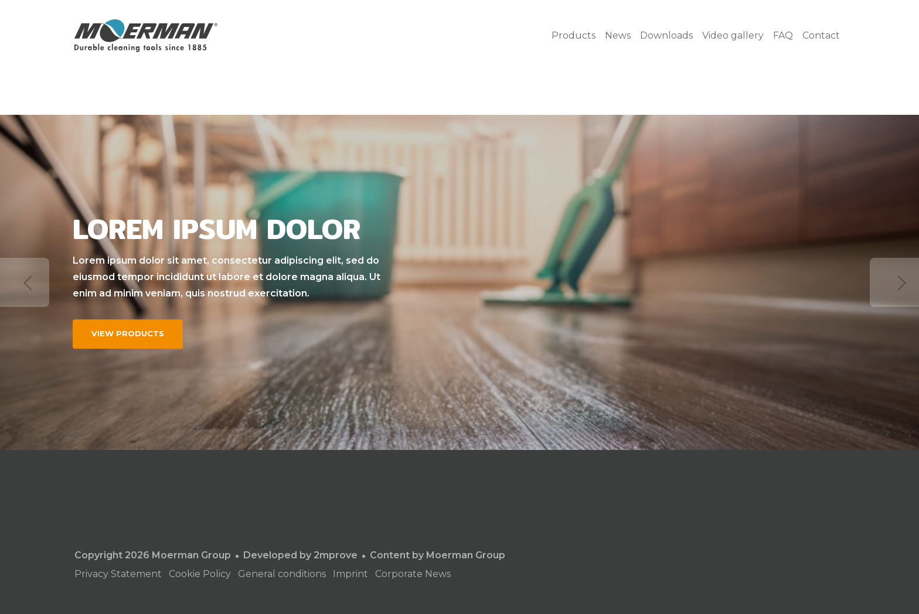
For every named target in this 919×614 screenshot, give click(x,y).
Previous (24, 282)
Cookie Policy (200, 573)
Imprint (350, 573)
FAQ (783, 35)
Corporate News (413, 573)
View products (127, 333)
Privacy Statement (118, 573)
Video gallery (733, 35)
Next (894, 282)
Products (573, 35)
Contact (821, 35)
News (618, 35)
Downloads (666, 35)
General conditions (282, 573)
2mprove (336, 555)
